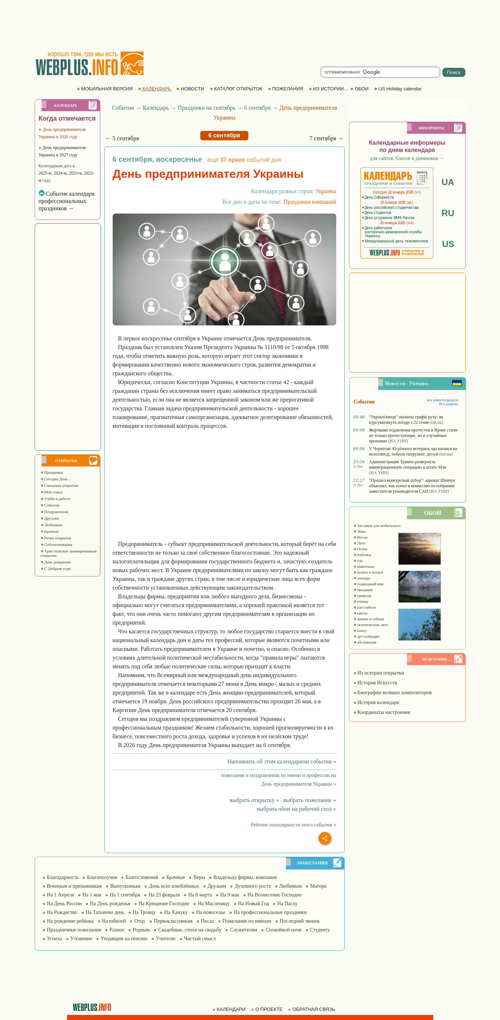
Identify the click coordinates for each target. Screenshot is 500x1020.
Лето (359, 543)
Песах (207, 921)
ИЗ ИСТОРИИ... (329, 88)
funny (360, 630)
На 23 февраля (164, 895)
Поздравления (54, 511)
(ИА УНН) (398, 440)
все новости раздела (442, 400)
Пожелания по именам (246, 921)
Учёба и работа (55, 498)
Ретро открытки (55, 538)
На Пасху (287, 903)
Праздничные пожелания (74, 930)
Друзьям (49, 518)
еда (358, 560)
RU (448, 213)
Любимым (51, 525)
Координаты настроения (381, 712)
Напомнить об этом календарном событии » (281, 761)
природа (362, 595)
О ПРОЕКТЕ (267, 1009)
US (448, 244)
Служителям (243, 930)
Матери (318, 886)
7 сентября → (327, 138)
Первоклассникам (173, 921)
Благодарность (63, 877)
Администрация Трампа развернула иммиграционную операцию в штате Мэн (407, 464)
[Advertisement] (250, 25)
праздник (363, 589)
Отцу (140, 921)
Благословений (141, 877)
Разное (116, 930)
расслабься (364, 607)
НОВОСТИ (191, 88)
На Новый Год (253, 903)
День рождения (55, 562)
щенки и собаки (368, 619)
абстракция (365, 642)
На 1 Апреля (60, 895)
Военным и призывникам (74, 886)
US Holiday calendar (398, 88)
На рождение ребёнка (70, 921)
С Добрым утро (55, 568)
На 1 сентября (125, 895)
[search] (380, 72)
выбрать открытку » (254, 800)
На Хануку (175, 912)
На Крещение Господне (164, 903)
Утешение (81, 938)
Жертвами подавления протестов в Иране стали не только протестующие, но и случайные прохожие (413, 435)
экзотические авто (370, 624)
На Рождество (62, 912)
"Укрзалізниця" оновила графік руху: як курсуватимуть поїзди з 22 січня (406, 419)
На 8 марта (200, 895)
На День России (64, 903)
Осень (360, 549)
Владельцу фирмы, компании (245, 877)
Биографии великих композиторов (392, 692)
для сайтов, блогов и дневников (407, 158)
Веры (199, 877)
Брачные (49, 531)
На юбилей (114, 921)
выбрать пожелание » (309, 800)
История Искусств (375, 682)
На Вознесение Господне (275, 895)
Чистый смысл (200, 938)
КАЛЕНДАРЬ (155, 88)
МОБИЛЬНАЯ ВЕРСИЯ (105, 88)
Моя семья (51, 492)
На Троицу (144, 912)
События (49, 505)
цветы (360, 613)
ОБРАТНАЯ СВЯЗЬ (312, 1009)
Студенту (320, 930)
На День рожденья (110, 903)
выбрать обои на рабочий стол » (296, 809)
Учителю (165, 938)
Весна (360, 537)
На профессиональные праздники (270, 912)
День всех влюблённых (174, 886)
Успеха (54, 938)
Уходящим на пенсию (124, 938)
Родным (141, 930)
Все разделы (448, 404)
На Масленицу (213, 903)
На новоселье (210, 912)
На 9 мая (229, 895)
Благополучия (102, 877)
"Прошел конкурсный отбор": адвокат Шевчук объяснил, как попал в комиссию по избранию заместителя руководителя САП (412, 486)
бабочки (362, 554)
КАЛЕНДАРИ (230, 1009)
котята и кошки (368, 572)
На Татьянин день (105, 912)
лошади (362, 578)
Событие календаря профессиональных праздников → (66, 201)
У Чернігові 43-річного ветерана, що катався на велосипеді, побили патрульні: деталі (413, 451)
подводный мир (368, 584)
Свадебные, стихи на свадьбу (190, 930)
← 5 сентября (122, 138)
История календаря (376, 702)
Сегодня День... (55, 479)
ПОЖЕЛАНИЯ (286, 88)
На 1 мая (91, 895)
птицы (360, 601)
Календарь (156, 108)
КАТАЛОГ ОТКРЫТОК (237, 88)
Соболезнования (56, 544)
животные (364, 566)
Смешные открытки (59, 485)
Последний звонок (300, 921)
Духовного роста (253, 886)
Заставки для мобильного (377, 525)
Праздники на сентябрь (207, 108)
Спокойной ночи (283, 930)
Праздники (51, 472)
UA (448, 182)
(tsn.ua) (436, 422)
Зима (359, 531)
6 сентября (257, 108)
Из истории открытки (378, 673)
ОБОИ (360, 88)
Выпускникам (125, 886)
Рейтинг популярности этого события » (293, 825)
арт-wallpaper (366, 636)
